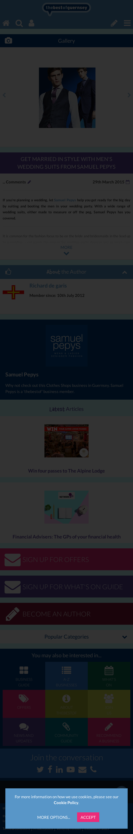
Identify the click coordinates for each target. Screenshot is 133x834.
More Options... (53, 817)
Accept (88, 817)
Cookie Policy (66, 802)
